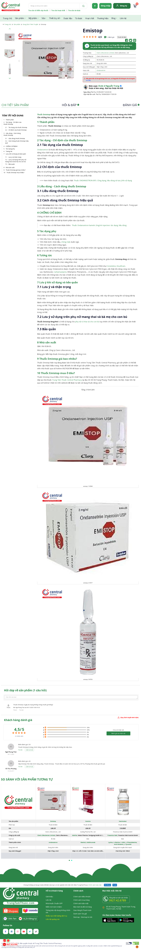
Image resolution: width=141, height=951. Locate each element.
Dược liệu (68, 18)
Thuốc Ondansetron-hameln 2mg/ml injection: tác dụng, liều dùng (99, 225)
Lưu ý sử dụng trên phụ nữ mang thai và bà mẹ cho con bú (15, 161)
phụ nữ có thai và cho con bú (87, 321)
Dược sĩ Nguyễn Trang (108, 86)
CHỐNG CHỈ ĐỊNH (11, 146)
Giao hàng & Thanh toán (82, 910)
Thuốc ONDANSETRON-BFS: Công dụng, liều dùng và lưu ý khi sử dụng (103, 180)
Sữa (43, 18)
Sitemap (76, 917)
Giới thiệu (49, 896)
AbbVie (74, 835)
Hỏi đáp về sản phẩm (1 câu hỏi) (25, 690)
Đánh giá (131, 105)
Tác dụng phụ (10, 149)
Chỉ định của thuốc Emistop (18, 130)
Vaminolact (123, 821)
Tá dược (78, 18)
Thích (15, 710)
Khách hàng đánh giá (18, 720)
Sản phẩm (19, 18)
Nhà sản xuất (10, 167)
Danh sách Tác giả (80, 914)
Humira (87, 821)
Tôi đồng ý (107, 885)
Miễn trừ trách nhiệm (54, 907)
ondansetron (53, 842)
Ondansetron (101, 70)
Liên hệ (123, 18)
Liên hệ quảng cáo (53, 919)
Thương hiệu (102, 18)
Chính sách (78, 891)
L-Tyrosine (127, 844)
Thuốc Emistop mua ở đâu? (15, 172)
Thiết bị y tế (54, 18)
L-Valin (123, 842)
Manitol (83, 842)
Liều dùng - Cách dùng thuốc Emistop (12, 134)
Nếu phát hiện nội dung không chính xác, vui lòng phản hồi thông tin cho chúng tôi (110, 79)
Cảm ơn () (29, 750)
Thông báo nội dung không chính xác (58, 911)
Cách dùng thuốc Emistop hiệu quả (17, 142)
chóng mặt (65, 242)
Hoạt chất (89, 18)
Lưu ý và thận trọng (15, 157)
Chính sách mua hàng (81, 900)
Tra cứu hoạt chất (58, 10)
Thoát (114, 885)
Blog (113, 18)
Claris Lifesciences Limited (105, 53)
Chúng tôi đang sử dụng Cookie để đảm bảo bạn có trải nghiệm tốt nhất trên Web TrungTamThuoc (62, 885)
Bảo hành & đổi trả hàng (82, 907)
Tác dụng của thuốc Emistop (18, 127)
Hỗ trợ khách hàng (54, 891)
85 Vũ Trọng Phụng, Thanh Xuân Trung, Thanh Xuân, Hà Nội (120, 907)
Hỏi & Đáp (70, 105)
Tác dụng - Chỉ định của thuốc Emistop (12, 123)
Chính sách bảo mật (94, 885)
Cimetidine (111, 266)
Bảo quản (12, 164)
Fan (10, 918)
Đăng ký (123, 5)
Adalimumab (91, 842)
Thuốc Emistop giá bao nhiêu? (15, 170)
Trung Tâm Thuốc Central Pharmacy (67, 380)
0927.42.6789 (117, 900)
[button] (69, 860)
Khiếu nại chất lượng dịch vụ (56, 916)
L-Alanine (116, 842)
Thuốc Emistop (43, 114)
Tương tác (9, 151)
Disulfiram (121, 266)
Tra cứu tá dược (74, 10)
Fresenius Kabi (112, 835)
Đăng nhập (105, 5)
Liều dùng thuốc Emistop (17, 138)
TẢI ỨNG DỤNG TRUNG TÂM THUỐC (116, 915)
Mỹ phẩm (33, 18)
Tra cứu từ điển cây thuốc (38, 10)
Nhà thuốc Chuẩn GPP (54, 903)
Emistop (53, 821)
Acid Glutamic (118, 844)
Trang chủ (7, 18)
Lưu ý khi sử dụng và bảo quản (16, 154)
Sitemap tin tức (86, 917)
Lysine (110, 842)
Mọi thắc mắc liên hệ (111, 891)
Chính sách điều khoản (81, 896)
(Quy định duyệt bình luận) (129, 717)
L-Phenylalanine (131, 842)
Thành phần (10, 120)
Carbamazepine (60, 272)
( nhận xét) (19, 736)
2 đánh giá (111, 37)
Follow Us (7, 925)
